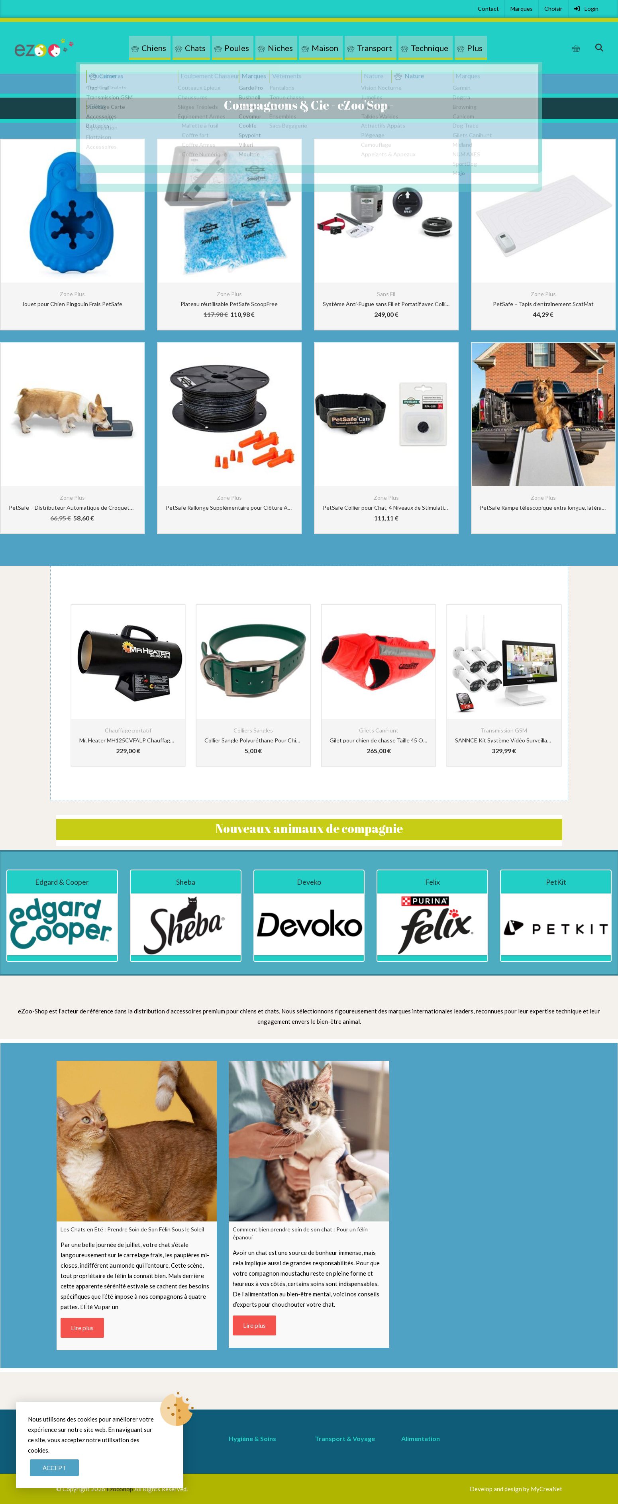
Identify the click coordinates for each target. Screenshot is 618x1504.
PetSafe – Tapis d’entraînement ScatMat (543, 303)
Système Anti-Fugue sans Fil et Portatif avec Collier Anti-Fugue (386, 303)
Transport (374, 48)
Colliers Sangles (253, 730)
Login (586, 8)
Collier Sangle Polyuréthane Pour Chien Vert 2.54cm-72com (253, 740)
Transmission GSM (504, 730)
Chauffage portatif (128, 730)
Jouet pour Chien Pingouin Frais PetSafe (72, 303)
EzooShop (120, 1488)
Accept (54, 1467)
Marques (521, 8)
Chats (195, 48)
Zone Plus (72, 294)
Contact (488, 8)
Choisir (553, 8)
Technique (429, 48)
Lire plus (82, 1327)
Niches (280, 48)
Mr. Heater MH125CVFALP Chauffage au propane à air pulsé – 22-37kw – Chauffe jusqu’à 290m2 (128, 740)
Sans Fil (386, 294)
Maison (325, 48)
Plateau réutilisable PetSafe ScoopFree (229, 303)
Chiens (153, 48)
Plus (475, 48)
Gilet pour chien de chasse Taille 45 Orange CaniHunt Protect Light (379, 740)
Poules (236, 48)
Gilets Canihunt (378, 730)
